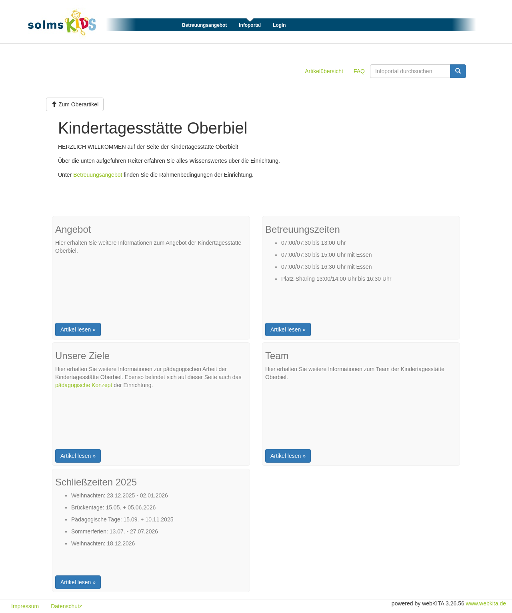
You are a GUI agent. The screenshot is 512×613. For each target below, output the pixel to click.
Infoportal (250, 25)
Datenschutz (66, 606)
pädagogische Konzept (83, 385)
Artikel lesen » (78, 329)
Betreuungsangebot (204, 25)
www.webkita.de (486, 603)
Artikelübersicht (324, 71)
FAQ (359, 71)
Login (279, 25)
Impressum (25, 606)
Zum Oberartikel (74, 104)
